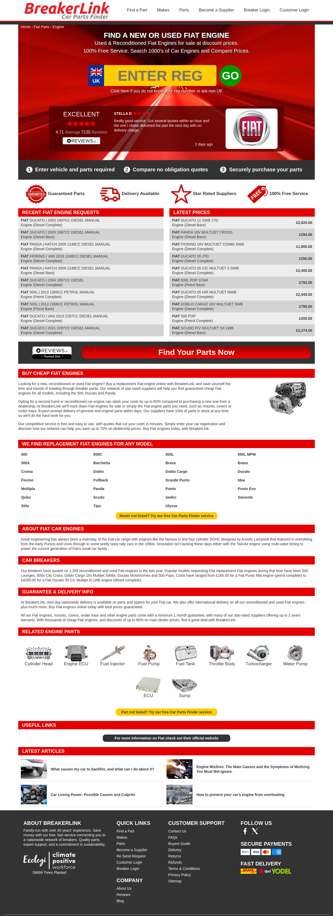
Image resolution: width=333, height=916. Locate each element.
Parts (184, 10)
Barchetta (101, 463)
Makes (163, 10)
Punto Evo (247, 489)
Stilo (25, 506)
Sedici (170, 497)
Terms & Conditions (184, 869)
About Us (124, 888)
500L (169, 454)
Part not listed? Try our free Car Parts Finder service (166, 712)
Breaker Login (257, 10)
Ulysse (171, 506)
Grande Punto (177, 480)
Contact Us (177, 831)
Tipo (97, 506)
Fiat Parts (41, 27)
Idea (241, 480)
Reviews (123, 895)
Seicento (245, 497)
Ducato (244, 471)
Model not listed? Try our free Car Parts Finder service (167, 516)
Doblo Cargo (176, 471)
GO (230, 76)
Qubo (26, 497)
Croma (27, 471)
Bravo (243, 463)
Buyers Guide (179, 844)
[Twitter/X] (255, 833)
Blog (120, 901)
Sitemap (175, 881)
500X (25, 463)
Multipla (28, 489)
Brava (170, 463)
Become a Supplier (216, 10)
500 (24, 454)
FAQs (172, 837)
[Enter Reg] (160, 75)
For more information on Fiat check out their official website (166, 738)
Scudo (99, 497)
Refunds (175, 862)
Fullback (100, 480)
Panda (98, 489)
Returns (174, 856)
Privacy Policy (179, 875)
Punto (170, 489)
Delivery (175, 850)
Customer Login (294, 10)
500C (97, 454)
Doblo (98, 471)
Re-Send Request (131, 856)
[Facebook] (245, 833)
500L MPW (247, 454)
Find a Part (137, 10)
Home (25, 27)
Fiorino (27, 480)
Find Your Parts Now (196, 352)
